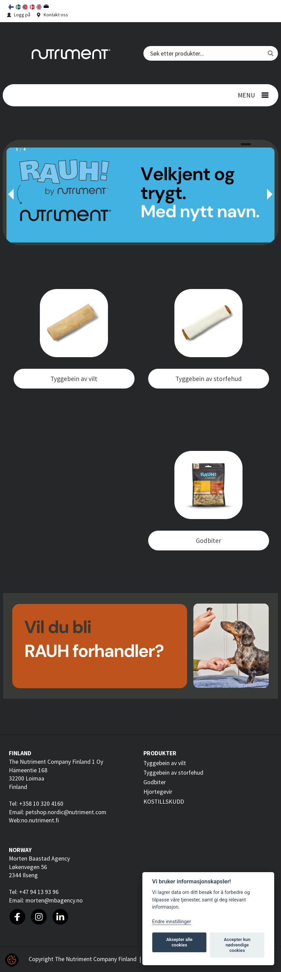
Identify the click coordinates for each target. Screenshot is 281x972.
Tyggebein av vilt (164, 763)
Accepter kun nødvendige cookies (237, 945)
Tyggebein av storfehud (173, 772)
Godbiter (154, 782)
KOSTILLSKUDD (163, 801)
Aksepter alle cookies (179, 942)
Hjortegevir (157, 791)
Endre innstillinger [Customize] (171, 922)
